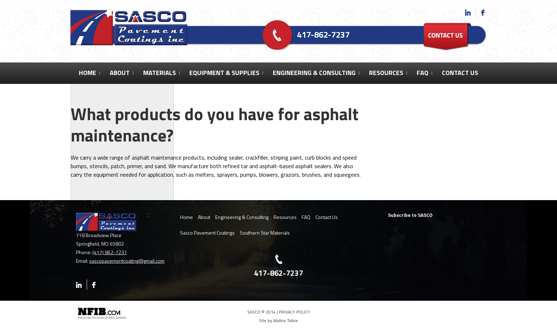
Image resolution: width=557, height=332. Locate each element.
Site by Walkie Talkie (278, 320)
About (120, 72)
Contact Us (460, 72)
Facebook (482, 12)
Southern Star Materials (265, 232)
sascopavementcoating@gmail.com (126, 260)
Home (87, 72)
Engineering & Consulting (314, 72)
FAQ (422, 72)
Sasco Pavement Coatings (207, 232)
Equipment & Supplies (224, 72)
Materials (159, 72)
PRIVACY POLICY (294, 312)
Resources (386, 72)
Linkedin (470, 12)
